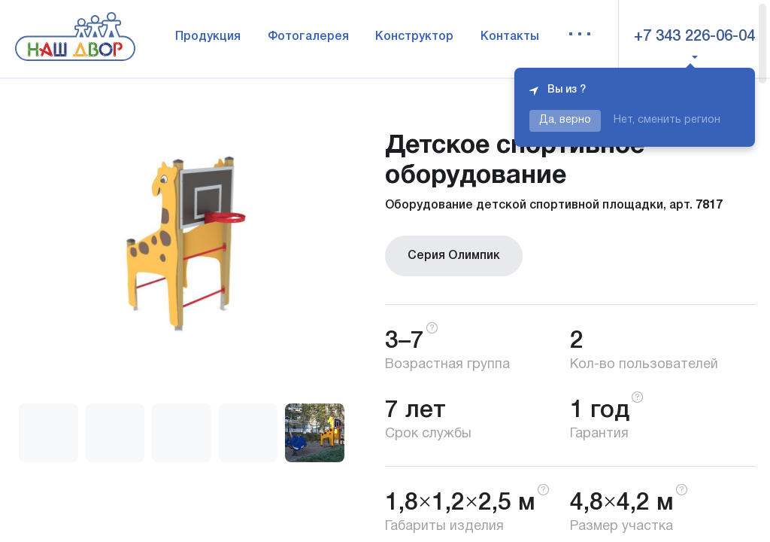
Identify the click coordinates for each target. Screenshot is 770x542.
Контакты (509, 37)
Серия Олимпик (454, 256)
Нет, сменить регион (667, 120)
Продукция (208, 37)
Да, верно (565, 120)
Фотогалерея (308, 37)
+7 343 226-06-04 (694, 37)
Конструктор (414, 37)
